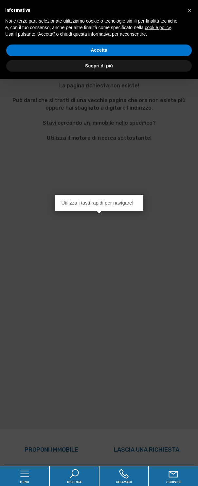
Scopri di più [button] (99, 65)
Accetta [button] (99, 50)
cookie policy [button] (158, 27)
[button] (189, 10)
